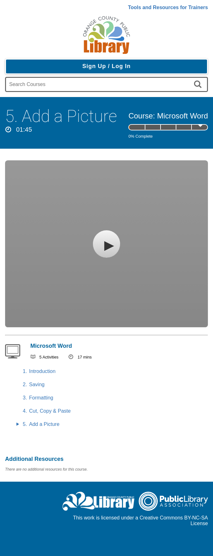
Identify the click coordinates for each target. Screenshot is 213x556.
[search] (198, 84)
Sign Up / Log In (106, 66)
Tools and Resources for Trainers (168, 7)
